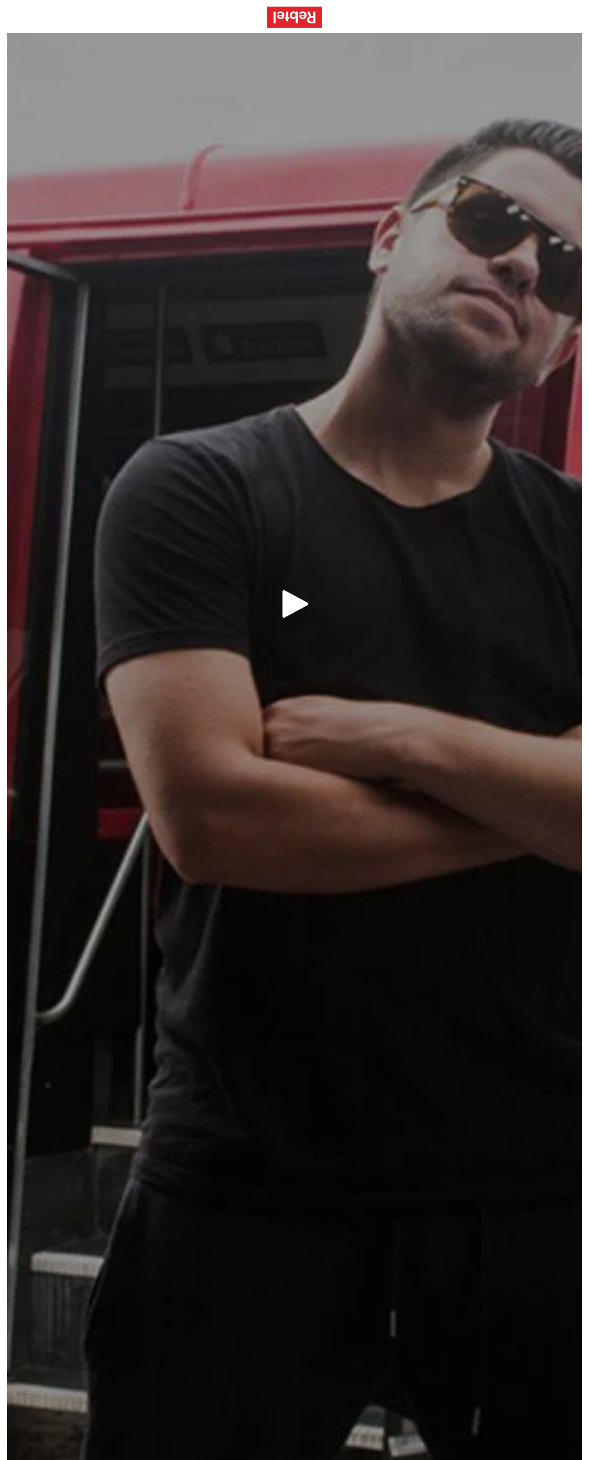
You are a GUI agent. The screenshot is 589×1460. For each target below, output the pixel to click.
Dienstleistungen (401, 17)
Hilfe (456, 17)
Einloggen (551, 17)
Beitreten (499, 17)
